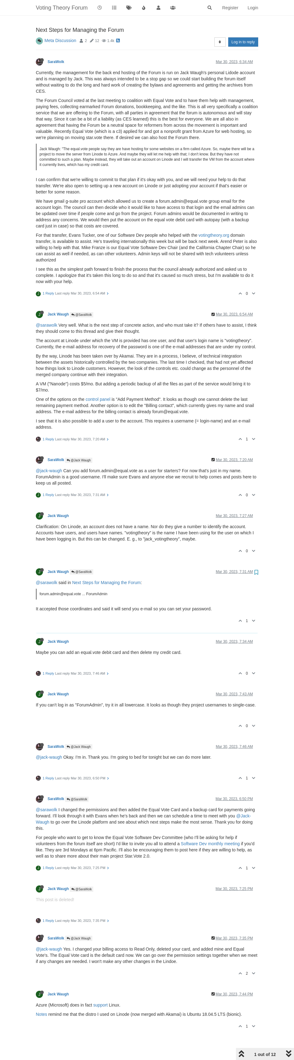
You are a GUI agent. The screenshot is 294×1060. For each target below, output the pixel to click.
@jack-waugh (49, 470)
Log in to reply (243, 42)
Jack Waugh (58, 314)
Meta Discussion (60, 40)
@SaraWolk (81, 314)
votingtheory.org (214, 235)
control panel (98, 399)
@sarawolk (46, 325)
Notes (41, 1014)
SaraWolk (56, 62)
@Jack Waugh (79, 460)
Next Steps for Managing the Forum (106, 582)
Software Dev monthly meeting (210, 843)
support (100, 1005)
